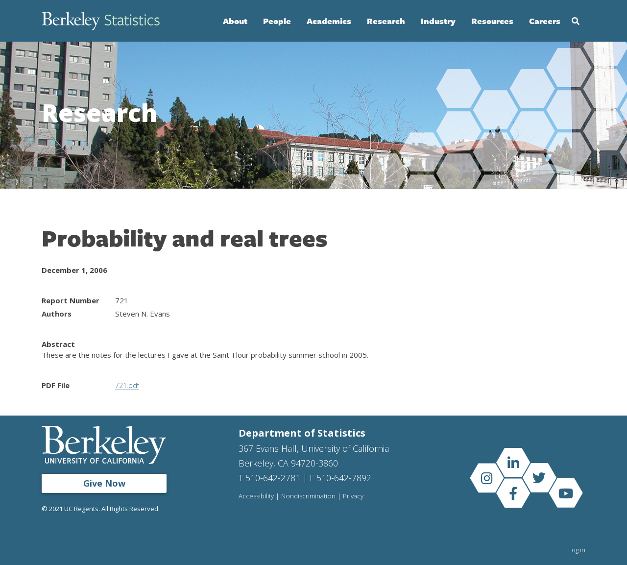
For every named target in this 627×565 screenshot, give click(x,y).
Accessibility (257, 495)
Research (386, 21)
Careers (544, 21)
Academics (329, 21)
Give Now (104, 483)
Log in (576, 549)
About (235, 21)
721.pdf (128, 385)
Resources (492, 21)
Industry (438, 21)
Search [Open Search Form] (575, 21)
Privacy (355, 495)
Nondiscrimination (310, 495)
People (277, 21)
